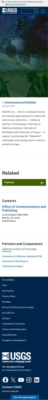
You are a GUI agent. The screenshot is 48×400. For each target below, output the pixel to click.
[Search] (35, 10)
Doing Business (9, 335)
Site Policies (8, 291)
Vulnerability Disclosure (13, 324)
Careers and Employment (14, 329)
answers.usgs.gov (10, 391)
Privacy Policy (8, 296)
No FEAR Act (8, 313)
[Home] (9, 13)
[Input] (29, 10)
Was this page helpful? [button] (25, 397)
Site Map (6, 302)
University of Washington (15, 261)
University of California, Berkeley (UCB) (22, 256)
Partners (9, 182)
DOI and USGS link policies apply (18, 307)
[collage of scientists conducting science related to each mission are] (24, 56)
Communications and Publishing (20, 102)
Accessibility (8, 280)
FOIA (4, 285)
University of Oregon (12, 266)
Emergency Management (14, 340)
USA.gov (6, 318)
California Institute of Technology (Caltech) (19, 250)
